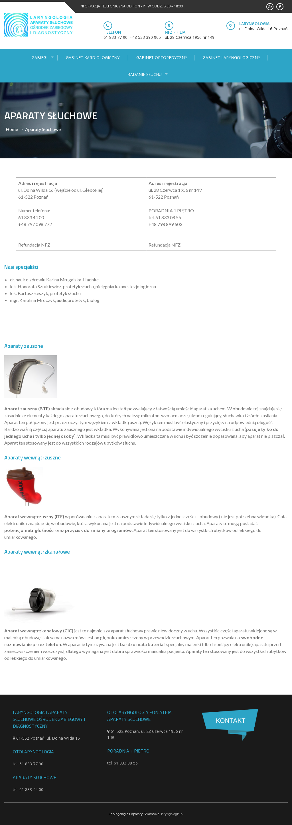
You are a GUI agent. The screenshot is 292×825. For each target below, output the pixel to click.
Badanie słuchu (144, 74)
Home (12, 129)
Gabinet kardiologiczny (93, 57)
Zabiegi (39, 57)
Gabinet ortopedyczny (161, 57)
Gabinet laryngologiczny (231, 57)
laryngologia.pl (172, 814)
